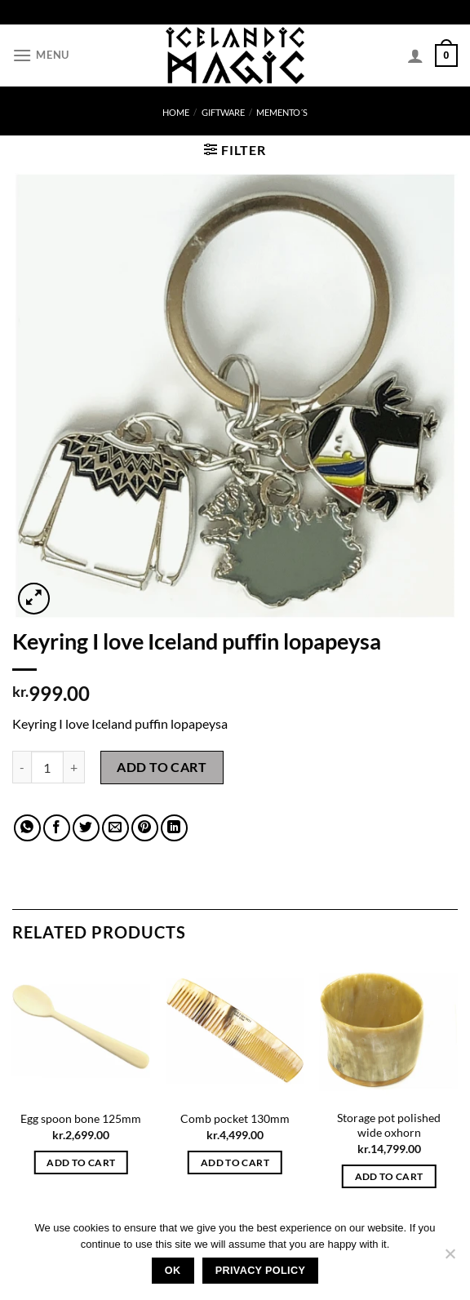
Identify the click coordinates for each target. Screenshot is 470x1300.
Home (175, 112)
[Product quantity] (47, 767)
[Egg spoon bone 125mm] (81, 1031)
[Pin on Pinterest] (144, 827)
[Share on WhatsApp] (27, 827)
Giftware (223, 112)
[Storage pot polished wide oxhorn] (389, 1031)
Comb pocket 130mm (235, 1118)
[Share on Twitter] (86, 827)
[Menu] (40, 55)
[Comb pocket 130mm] (235, 1031)
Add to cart (161, 766)
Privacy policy (260, 1270)
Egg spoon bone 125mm (80, 1118)
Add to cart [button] (81, 1162)
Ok (173, 1270)
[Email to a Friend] (115, 827)
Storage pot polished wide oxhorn (389, 1125)
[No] (449, 1258)
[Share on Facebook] (56, 827)
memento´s (282, 112)
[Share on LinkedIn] (174, 827)
